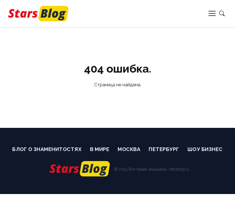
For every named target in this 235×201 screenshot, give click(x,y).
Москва (129, 149)
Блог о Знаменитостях (47, 149)
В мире (99, 149)
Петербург (164, 149)
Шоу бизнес (205, 149)
